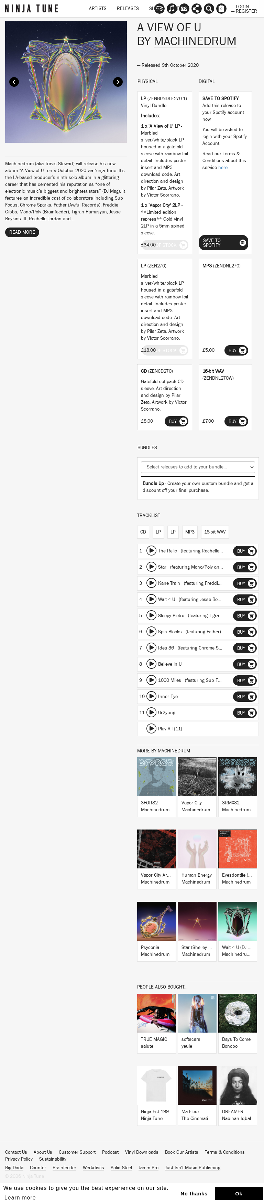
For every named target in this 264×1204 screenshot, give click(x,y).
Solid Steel (121, 1167)
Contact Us (16, 1152)
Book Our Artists (181, 1152)
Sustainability (52, 1159)
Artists (98, 8)
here (223, 167)
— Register (244, 10)
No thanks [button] (194, 1193)
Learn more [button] (20, 1198)
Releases (128, 8)
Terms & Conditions (225, 1152)
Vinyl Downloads (141, 1152)
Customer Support (77, 1152)
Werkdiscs (93, 1167)
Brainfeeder (64, 1167)
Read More (22, 232)
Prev (14, 81)
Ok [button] (238, 1193)
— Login (240, 6)
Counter (38, 1167)
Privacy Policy (19, 1159)
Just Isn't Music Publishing (192, 1167)
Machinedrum (195, 41)
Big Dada (14, 1167)
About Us (43, 1152)
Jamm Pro (148, 1167)
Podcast (110, 1152)
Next (117, 81)
